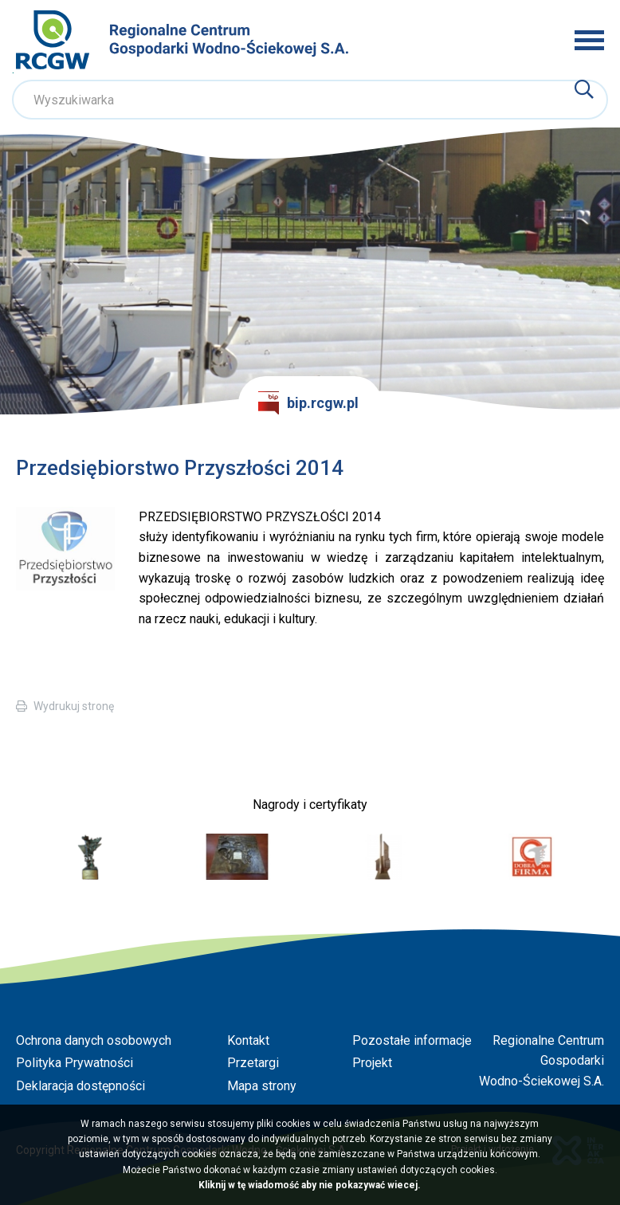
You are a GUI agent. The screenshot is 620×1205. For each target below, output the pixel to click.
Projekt (372, 1062)
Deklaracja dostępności (80, 1085)
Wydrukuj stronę (73, 706)
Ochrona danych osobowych (93, 1040)
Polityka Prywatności (74, 1062)
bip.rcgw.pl (308, 403)
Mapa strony (261, 1085)
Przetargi (253, 1062)
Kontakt (248, 1040)
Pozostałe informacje (412, 1040)
